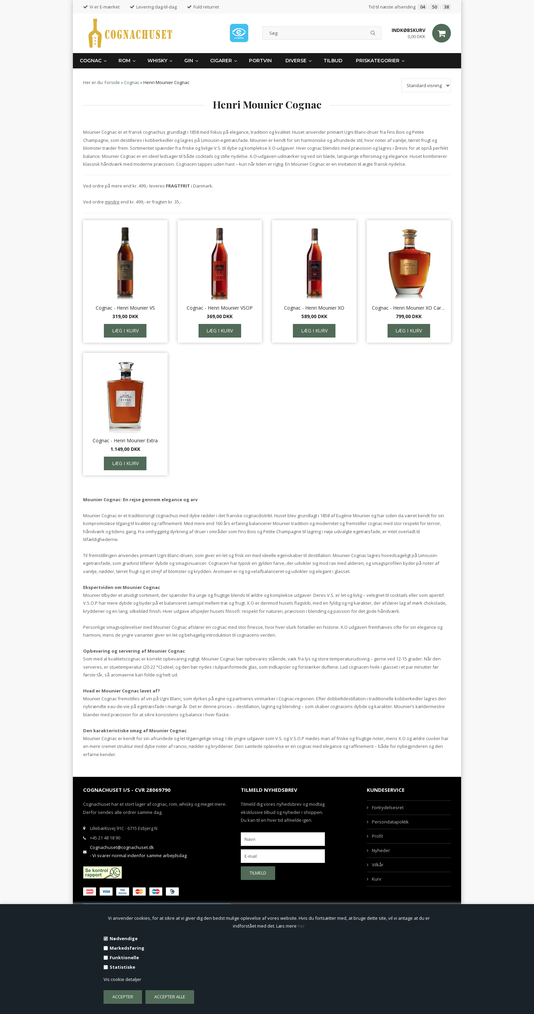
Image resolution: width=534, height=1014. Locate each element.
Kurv (376, 879)
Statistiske (122, 967)
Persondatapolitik (390, 822)
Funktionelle (124, 957)
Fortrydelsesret (388, 807)
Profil (377, 836)
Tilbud (333, 61)
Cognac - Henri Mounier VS (125, 308)
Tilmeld (258, 873)
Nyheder (381, 850)
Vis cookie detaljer (122, 979)
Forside (112, 82)
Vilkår (377, 865)
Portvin (260, 61)
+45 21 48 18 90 (105, 838)
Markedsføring (127, 948)
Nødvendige (124, 938)
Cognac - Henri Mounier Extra (125, 440)
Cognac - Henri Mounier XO (314, 308)
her (301, 926)
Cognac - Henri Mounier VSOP (220, 308)
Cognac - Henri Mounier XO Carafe (409, 308)
